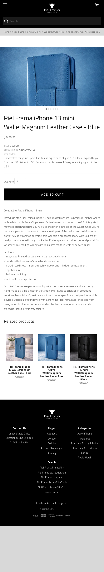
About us (52, 479)
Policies (52, 489)
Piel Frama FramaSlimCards (52, 528)
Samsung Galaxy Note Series (84, 496)
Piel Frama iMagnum (52, 523)
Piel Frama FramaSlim (52, 513)
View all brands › (52, 538)
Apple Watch (85, 503)
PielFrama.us (54, 555)
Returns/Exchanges (52, 494)
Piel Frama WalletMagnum (52, 518)
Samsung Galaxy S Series (85, 489)
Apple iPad (84, 484)
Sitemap (52, 499)
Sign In (62, 549)
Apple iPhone (84, 479)
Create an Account (46, 549)
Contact (52, 484)
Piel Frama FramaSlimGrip (52, 533)
